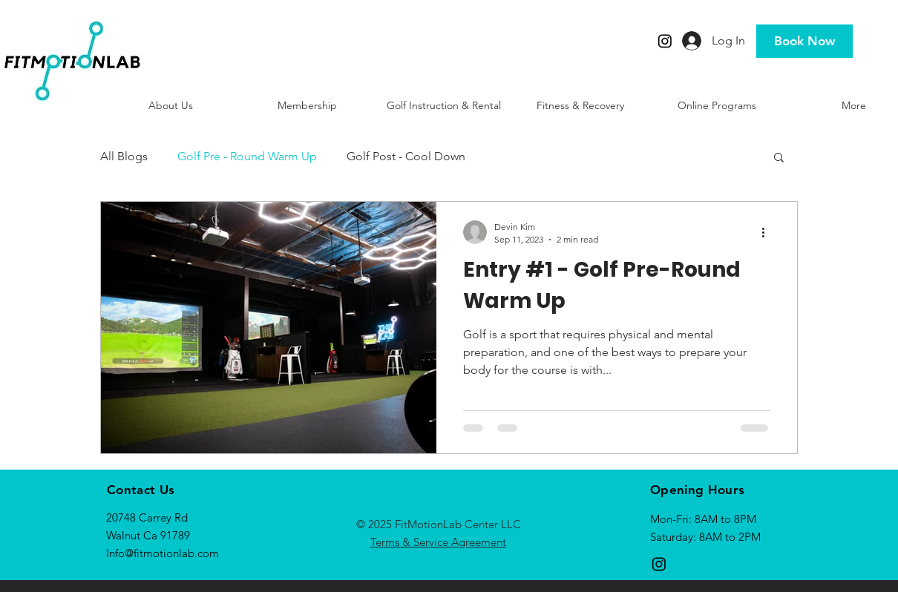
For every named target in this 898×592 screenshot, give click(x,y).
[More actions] (768, 232)
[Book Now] (804, 41)
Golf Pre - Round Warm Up (247, 156)
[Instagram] (665, 41)
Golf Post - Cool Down (406, 156)
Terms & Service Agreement (438, 542)
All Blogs (124, 156)
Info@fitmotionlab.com (162, 553)
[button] (779, 158)
